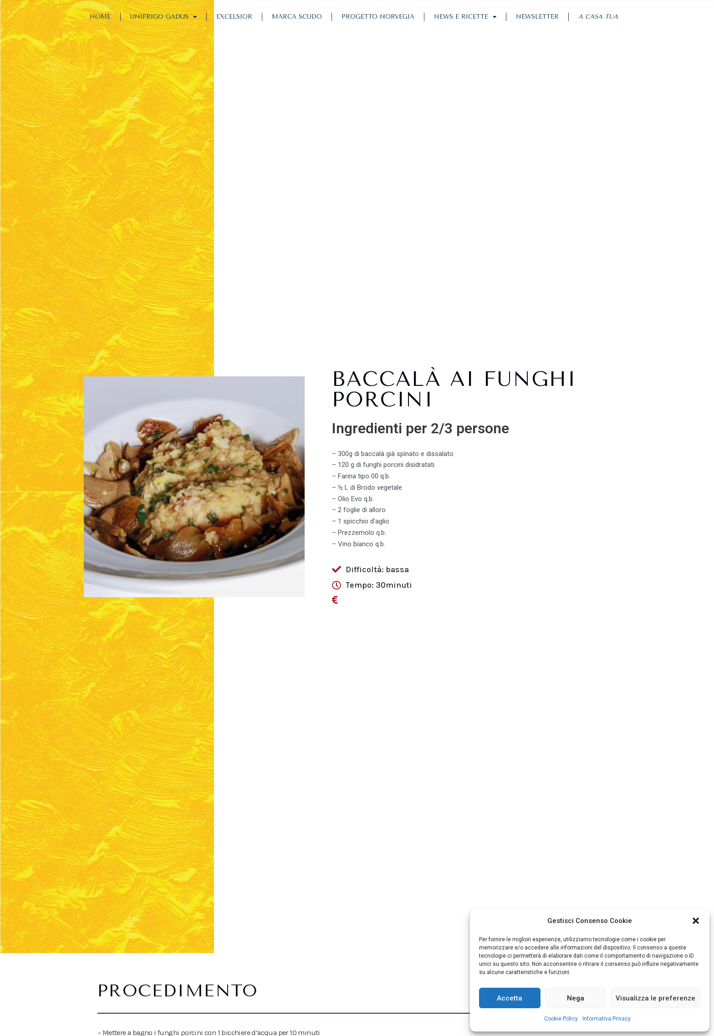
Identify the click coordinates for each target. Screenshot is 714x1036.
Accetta (509, 998)
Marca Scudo (297, 16)
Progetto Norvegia (378, 16)
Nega (575, 998)
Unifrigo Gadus (163, 17)
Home (100, 16)
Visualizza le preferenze (655, 998)
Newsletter (537, 16)
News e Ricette (465, 17)
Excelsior (234, 16)
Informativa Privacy (606, 1018)
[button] (695, 920)
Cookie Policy (561, 1018)
